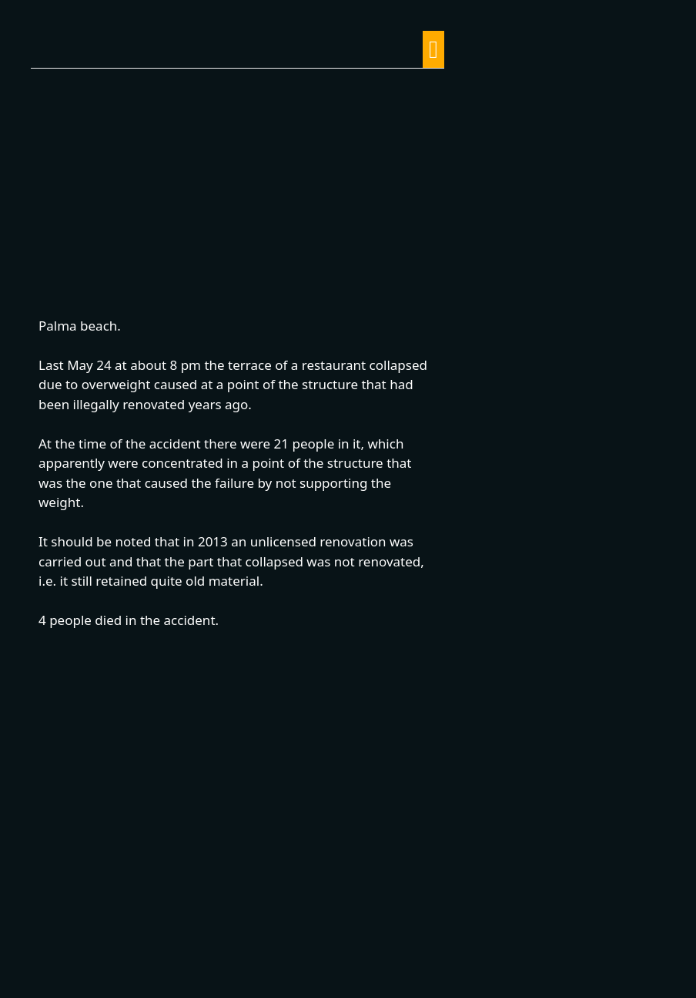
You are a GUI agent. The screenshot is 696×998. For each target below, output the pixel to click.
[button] (433, 49)
